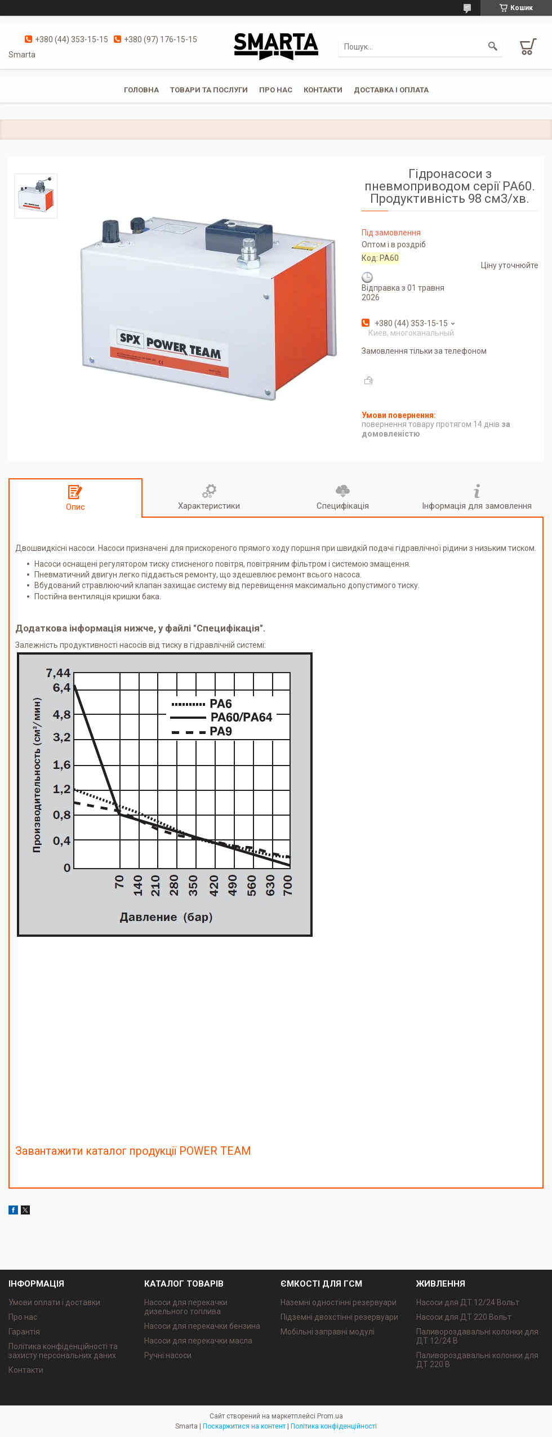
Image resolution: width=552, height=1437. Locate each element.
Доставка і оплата (391, 90)
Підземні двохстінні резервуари (339, 1317)
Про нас (275, 90)
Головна (141, 90)
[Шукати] (493, 47)
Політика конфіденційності (334, 1426)
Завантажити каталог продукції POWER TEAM (133, 1151)
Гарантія (24, 1331)
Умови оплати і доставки (54, 1302)
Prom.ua (330, 1416)
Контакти (323, 90)
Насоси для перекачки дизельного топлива (186, 1307)
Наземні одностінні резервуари (339, 1302)
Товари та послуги (209, 90)
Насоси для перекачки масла (198, 1340)
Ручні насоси (168, 1355)
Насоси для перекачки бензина (202, 1326)
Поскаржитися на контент (244, 1426)
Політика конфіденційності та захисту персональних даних (63, 1351)
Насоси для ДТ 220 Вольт (463, 1317)
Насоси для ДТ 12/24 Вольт (467, 1302)
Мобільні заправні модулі (328, 1331)
